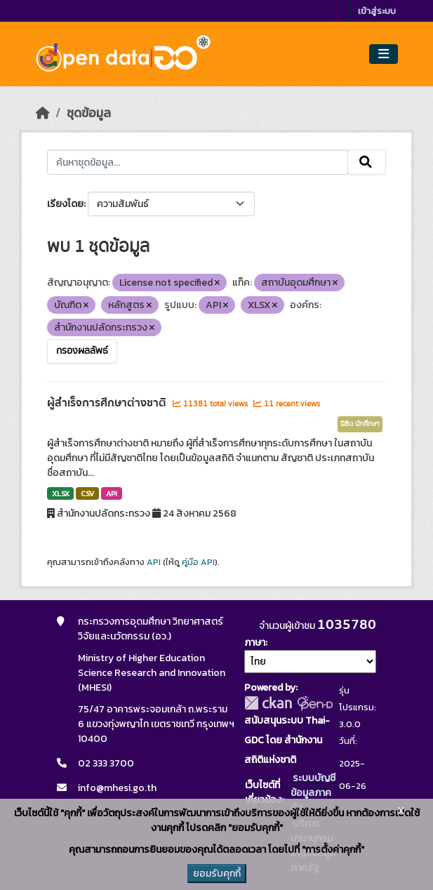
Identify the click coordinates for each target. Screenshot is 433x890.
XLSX (60, 493)
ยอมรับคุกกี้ (217, 873)
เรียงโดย (65, 204)
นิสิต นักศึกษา (360, 424)
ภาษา (254, 642)
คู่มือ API (198, 562)
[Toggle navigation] (383, 54)
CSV (87, 493)
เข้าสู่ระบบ (377, 11)
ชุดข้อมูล (89, 113)
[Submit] (366, 162)
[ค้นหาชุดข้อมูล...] (197, 162)
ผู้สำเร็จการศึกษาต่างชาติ (108, 403)
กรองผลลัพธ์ (82, 351)
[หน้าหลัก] (43, 113)
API (111, 493)
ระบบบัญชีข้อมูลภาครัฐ (313, 793)
